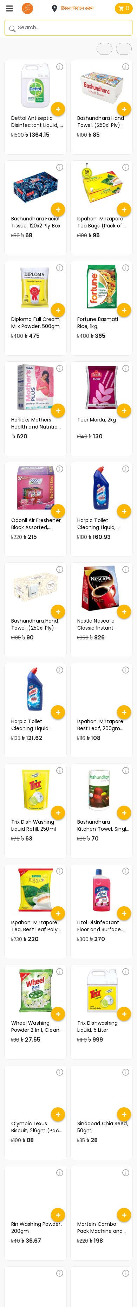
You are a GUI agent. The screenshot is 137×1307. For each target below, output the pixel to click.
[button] (74, 8)
